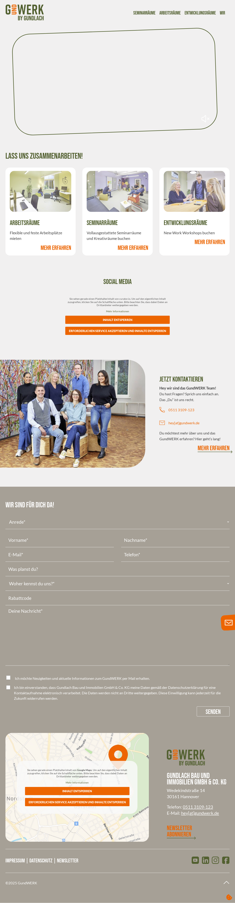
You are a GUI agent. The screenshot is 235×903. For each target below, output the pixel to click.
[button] (229, 897)
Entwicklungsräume (200, 13)
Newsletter (67, 860)
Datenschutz (40, 860)
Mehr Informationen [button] (117, 311)
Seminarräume (144, 13)
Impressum (15, 860)
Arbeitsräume (170, 13)
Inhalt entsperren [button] (117, 319)
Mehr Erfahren (56, 248)
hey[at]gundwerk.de (183, 423)
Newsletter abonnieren (179, 831)
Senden (213, 712)
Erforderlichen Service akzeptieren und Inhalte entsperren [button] (117, 331)
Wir (222, 13)
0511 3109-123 (181, 410)
